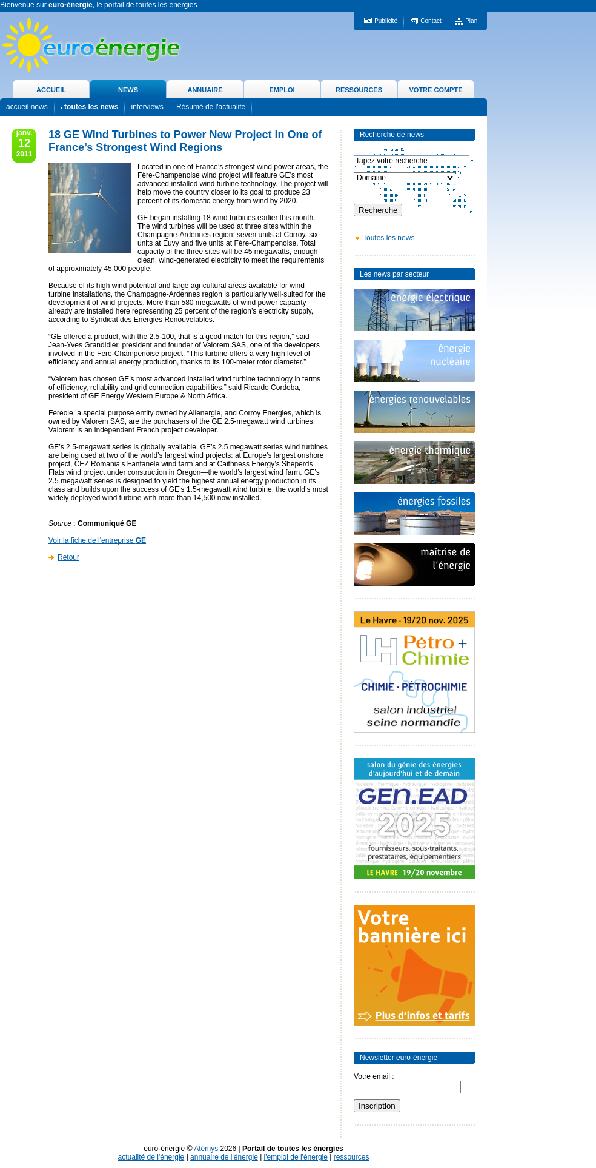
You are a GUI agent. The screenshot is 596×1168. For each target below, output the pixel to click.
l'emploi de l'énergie (296, 1157)
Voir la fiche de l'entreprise (97, 540)
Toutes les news (388, 237)
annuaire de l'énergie (224, 1157)
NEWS (128, 89)
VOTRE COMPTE (435, 89)
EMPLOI (281, 89)
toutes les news (91, 106)
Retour (68, 557)
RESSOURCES (359, 89)
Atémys (206, 1148)
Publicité (385, 21)
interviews (147, 106)
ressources (351, 1157)
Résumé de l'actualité (210, 106)
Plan (471, 21)
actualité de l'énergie (151, 1157)
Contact (430, 21)
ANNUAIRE (204, 89)
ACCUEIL (51, 89)
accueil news (27, 106)
